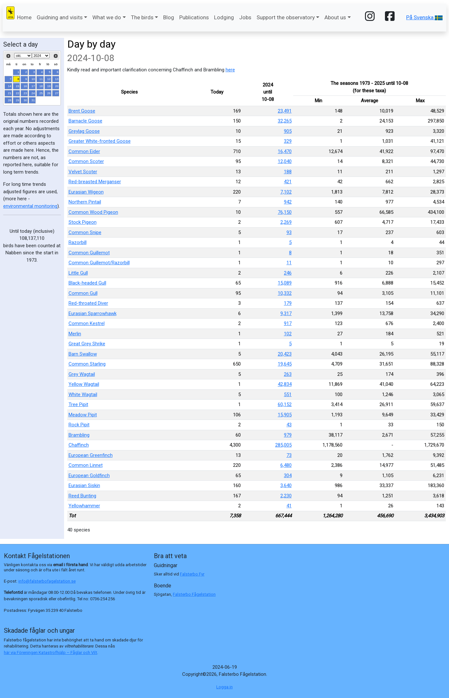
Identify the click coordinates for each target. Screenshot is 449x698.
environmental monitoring (30, 206)
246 (288, 273)
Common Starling (87, 364)
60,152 (285, 404)
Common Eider (84, 151)
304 (288, 475)
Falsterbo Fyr (192, 574)
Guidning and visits (60, 17)
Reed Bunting (82, 496)
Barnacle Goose (85, 121)
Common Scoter (86, 161)
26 (49, 93)
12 (49, 79)
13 (57, 79)
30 (25, 100)
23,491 (285, 111)
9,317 (286, 313)
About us (335, 17)
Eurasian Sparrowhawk (93, 313)
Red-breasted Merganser (95, 182)
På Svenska (424, 17)
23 (25, 93)
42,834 (285, 384)
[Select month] (23, 55)
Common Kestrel (87, 323)
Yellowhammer (84, 506)
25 (41, 93)
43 (289, 425)
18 (41, 86)
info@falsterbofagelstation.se (47, 581)
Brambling (79, 435)
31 (33, 100)
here (230, 70)
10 (33, 79)
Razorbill (78, 242)
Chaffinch (79, 445)
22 (17, 93)
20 (57, 86)
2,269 (286, 222)
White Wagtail (83, 394)
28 (10, 100)
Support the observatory (286, 17)
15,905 (285, 415)
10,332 (285, 293)
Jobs (245, 17)
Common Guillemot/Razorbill (99, 263)
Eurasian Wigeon (86, 192)
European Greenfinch (91, 455)
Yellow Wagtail (84, 384)
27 (57, 93)
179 (288, 303)
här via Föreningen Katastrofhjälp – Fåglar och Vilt (50, 652)
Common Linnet (86, 465)
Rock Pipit (79, 425)
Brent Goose (82, 111)
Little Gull (78, 273)
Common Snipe (85, 232)
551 (288, 394)
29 (17, 100)
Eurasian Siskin (84, 485)
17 (33, 86)
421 (288, 182)
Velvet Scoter (83, 172)
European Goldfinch (89, 475)
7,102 (286, 192)
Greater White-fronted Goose (100, 141)
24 (33, 93)
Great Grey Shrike (87, 344)
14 (10, 86)
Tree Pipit (78, 404)
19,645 (285, 364)
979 (288, 435)
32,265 (285, 121)
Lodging (224, 17)
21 (10, 93)
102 (288, 334)
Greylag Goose (84, 131)
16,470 (285, 151)
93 (289, 232)
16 (25, 86)
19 (49, 86)
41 (289, 506)
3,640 (286, 485)
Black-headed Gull (87, 283)
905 (288, 131)
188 (288, 172)
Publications (194, 17)
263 (288, 374)
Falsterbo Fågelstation (194, 594)
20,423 (285, 354)
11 (41, 79)
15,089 (285, 283)
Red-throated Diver (88, 303)
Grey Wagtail (82, 374)
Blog (168, 17)
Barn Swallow (83, 354)
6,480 (286, 465)
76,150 (285, 212)
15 (17, 86)
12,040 (285, 161)
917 (288, 323)
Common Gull (83, 293)
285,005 (283, 445)
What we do (106, 17)
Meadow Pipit (83, 415)
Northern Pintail (85, 202)
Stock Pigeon (83, 222)
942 (288, 202)
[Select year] (41, 55)
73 (289, 455)
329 (288, 141)
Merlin (75, 334)
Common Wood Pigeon (93, 212)
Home (24, 17)
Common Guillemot (89, 253)
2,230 (286, 496)
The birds (142, 17)
